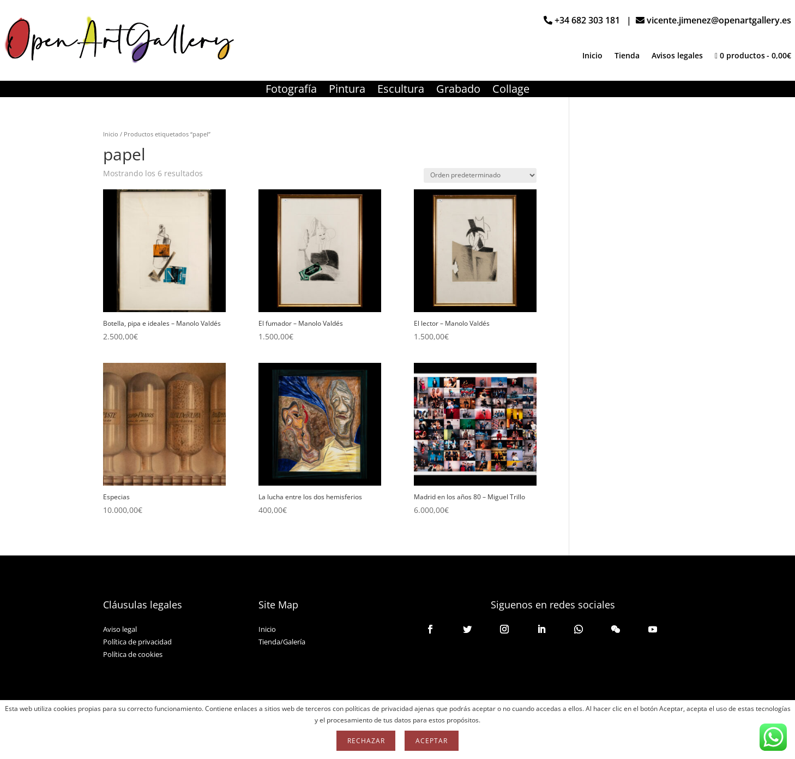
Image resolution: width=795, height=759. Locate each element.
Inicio (592, 56)
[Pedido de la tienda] (480, 175)
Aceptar (431, 740)
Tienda (627, 56)
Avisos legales (677, 56)
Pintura (347, 90)
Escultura (400, 90)
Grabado (458, 90)
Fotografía (291, 90)
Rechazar (365, 740)
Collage (510, 90)
